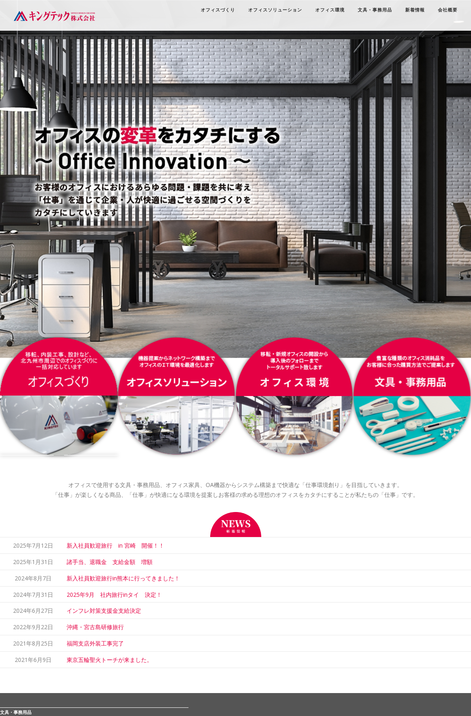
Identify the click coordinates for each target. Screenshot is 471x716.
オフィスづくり (213, 10)
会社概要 (443, 10)
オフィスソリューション (271, 10)
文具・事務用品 (370, 10)
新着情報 (410, 10)
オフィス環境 (325, 10)
